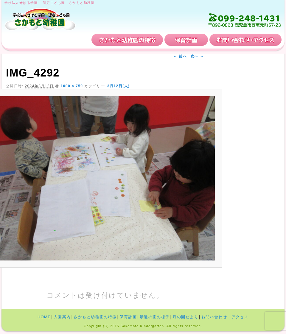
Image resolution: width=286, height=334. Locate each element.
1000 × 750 (72, 86)
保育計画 (186, 40)
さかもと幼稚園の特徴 (127, 40)
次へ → (197, 56)
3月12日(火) (118, 86)
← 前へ (180, 56)
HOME (24, 40)
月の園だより (185, 317)
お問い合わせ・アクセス (245, 40)
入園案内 (68, 40)
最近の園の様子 (155, 317)
